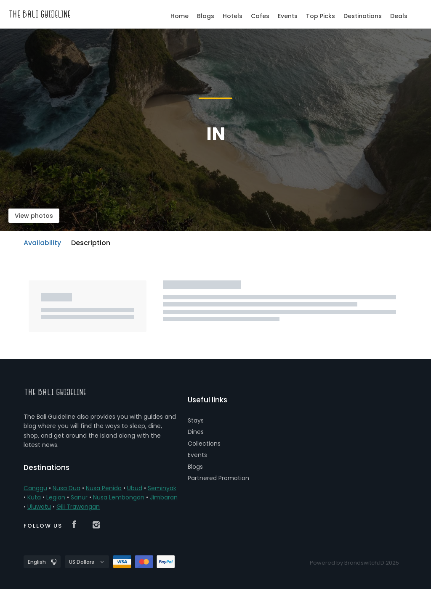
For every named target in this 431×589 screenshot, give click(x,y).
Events (197, 455)
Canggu (35, 488)
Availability (42, 243)
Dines (196, 432)
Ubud (134, 488)
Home (179, 16)
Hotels (232, 16)
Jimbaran (164, 497)
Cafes (260, 16)
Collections (204, 443)
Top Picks (320, 16)
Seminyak (162, 488)
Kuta (34, 497)
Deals (398, 16)
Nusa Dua (66, 488)
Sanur (79, 497)
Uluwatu (39, 506)
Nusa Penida (104, 488)
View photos (34, 215)
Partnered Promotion (218, 478)
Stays (196, 420)
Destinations (362, 16)
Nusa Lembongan (118, 497)
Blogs (195, 466)
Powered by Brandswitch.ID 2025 (354, 563)
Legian (55, 497)
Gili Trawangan (78, 506)
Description (90, 243)
